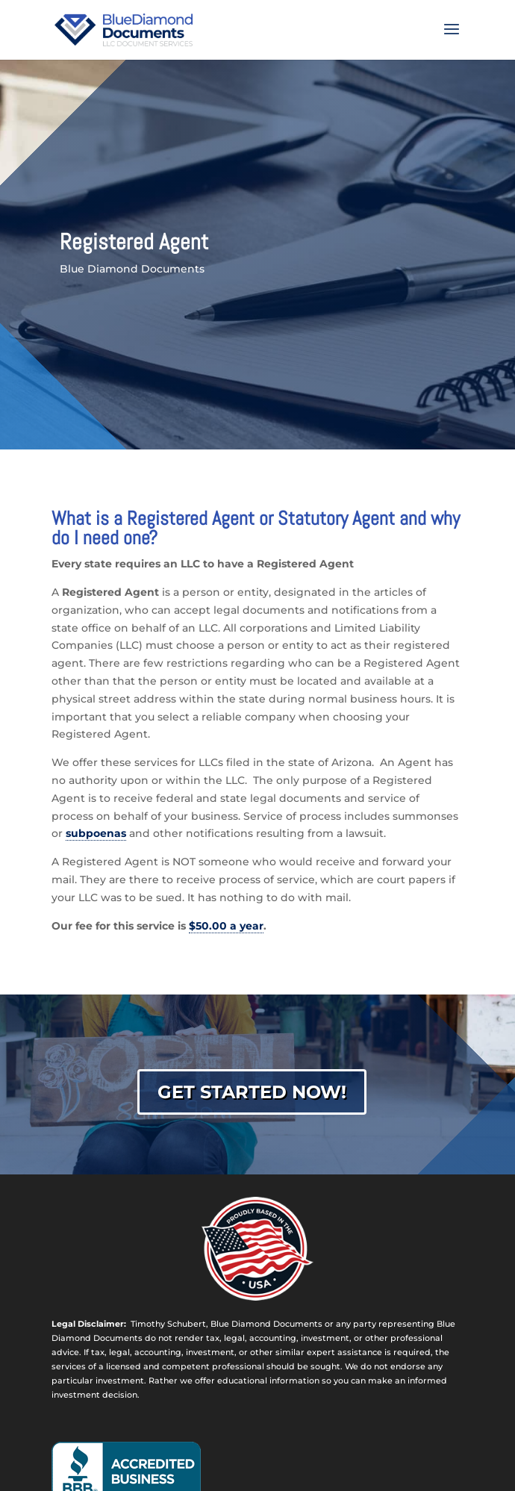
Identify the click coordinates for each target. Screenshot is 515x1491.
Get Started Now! (251, 1092)
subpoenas (96, 833)
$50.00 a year (226, 926)
